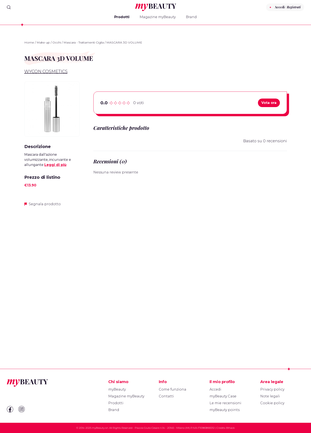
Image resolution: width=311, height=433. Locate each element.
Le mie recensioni (225, 403)
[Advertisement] (52, 277)
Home (29, 42)
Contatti (166, 396)
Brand (191, 17)
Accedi (215, 389)
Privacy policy (272, 389)
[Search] (9, 7)
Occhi (56, 42)
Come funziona (172, 389)
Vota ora (268, 103)
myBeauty (117, 389)
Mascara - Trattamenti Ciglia (84, 42)
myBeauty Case (223, 396)
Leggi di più (55, 165)
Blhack (230, 427)
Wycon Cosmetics (46, 71)
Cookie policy (272, 403)
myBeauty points (225, 410)
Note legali (270, 396)
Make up (43, 42)
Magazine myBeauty (158, 17)
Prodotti (121, 17)
